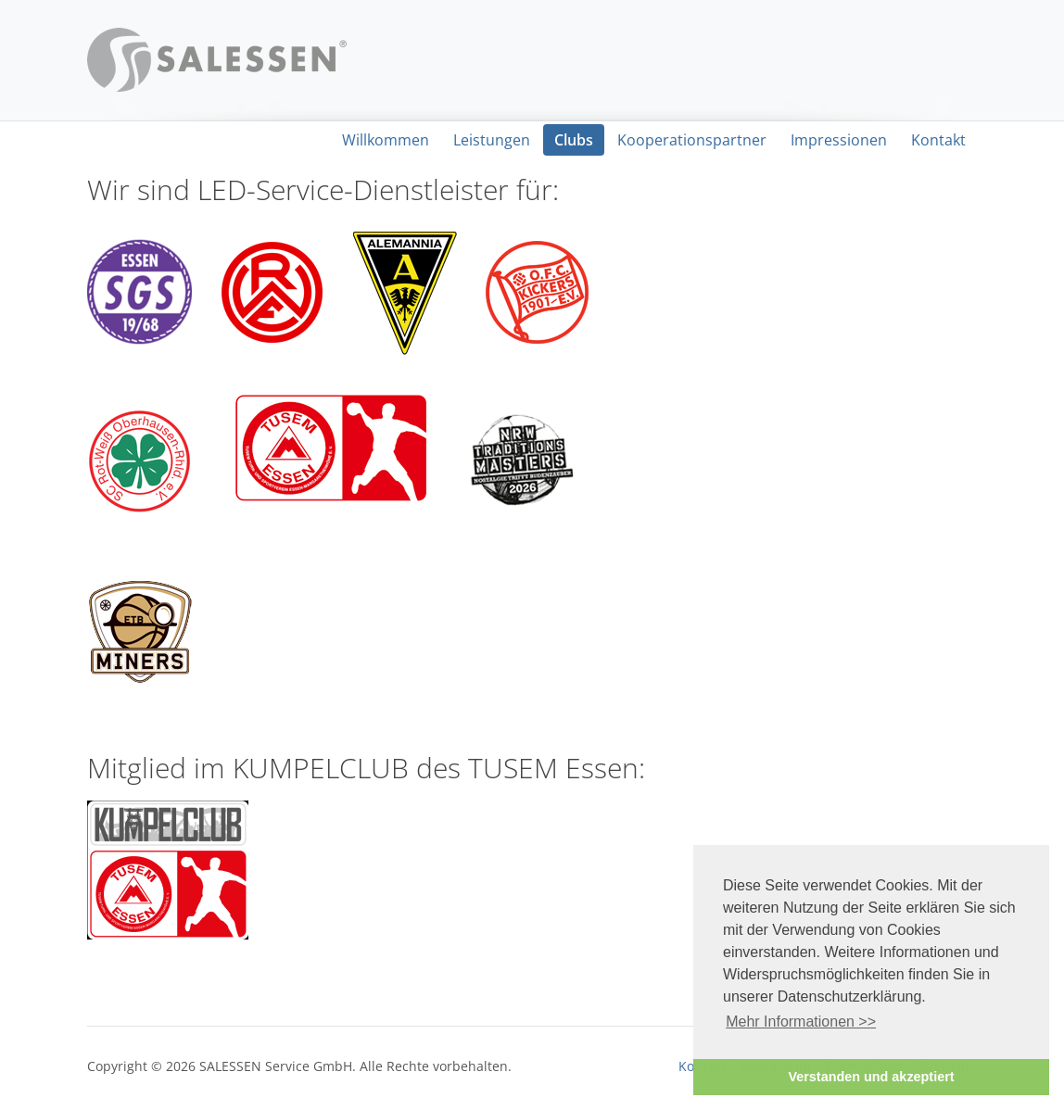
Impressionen (839, 140)
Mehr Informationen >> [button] (801, 1021)
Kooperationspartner (691, 140)
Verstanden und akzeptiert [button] (871, 1076)
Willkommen (385, 140)
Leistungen (491, 140)
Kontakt (938, 140)
